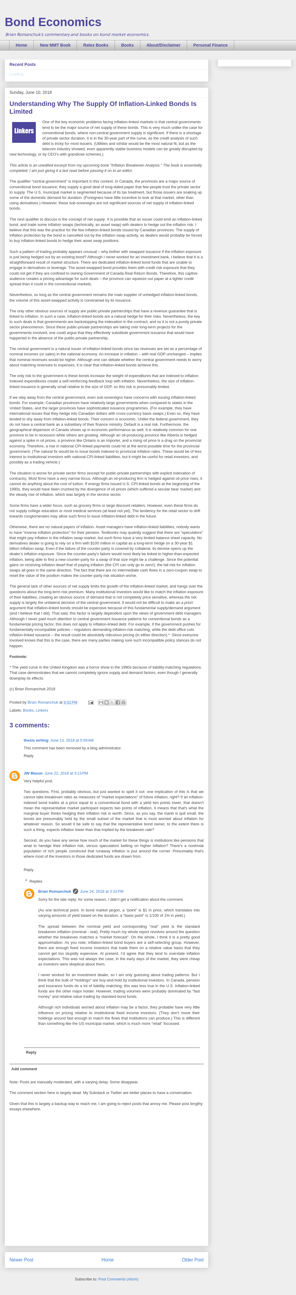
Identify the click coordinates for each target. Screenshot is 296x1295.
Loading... (17, 74)
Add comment (24, 1069)
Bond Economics (53, 22)
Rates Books (95, 45)
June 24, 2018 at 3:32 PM (101, 891)
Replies (36, 881)
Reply (28, 755)
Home (21, 45)
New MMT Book (55, 45)
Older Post (193, 1259)
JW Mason (33, 773)
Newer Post (21, 1259)
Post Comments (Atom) (118, 1279)
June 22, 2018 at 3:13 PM (66, 773)
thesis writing (36, 740)
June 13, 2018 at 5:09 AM (72, 740)
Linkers (42, 710)
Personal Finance (210, 45)
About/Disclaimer (164, 45)
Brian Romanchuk (54, 891)
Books (127, 45)
